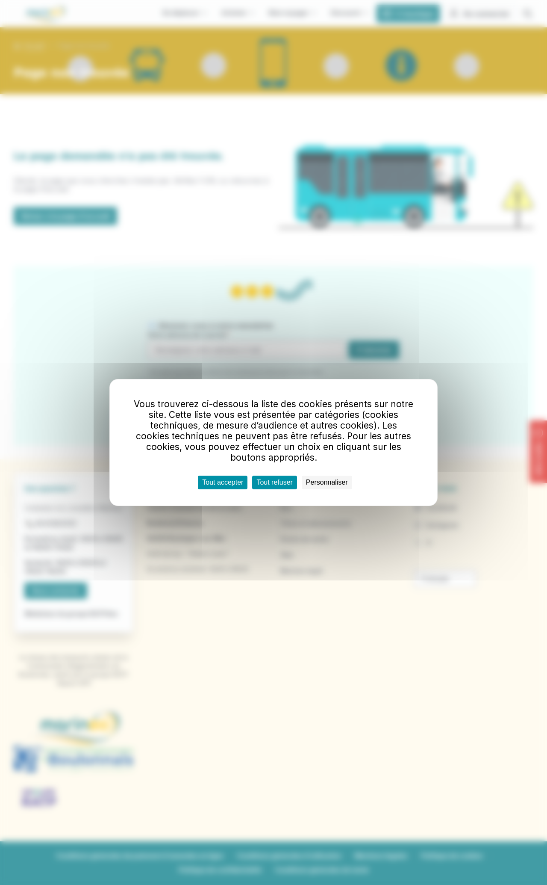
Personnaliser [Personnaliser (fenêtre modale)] (327, 482)
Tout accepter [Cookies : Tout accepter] (222, 482)
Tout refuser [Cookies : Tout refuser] (274, 482)
